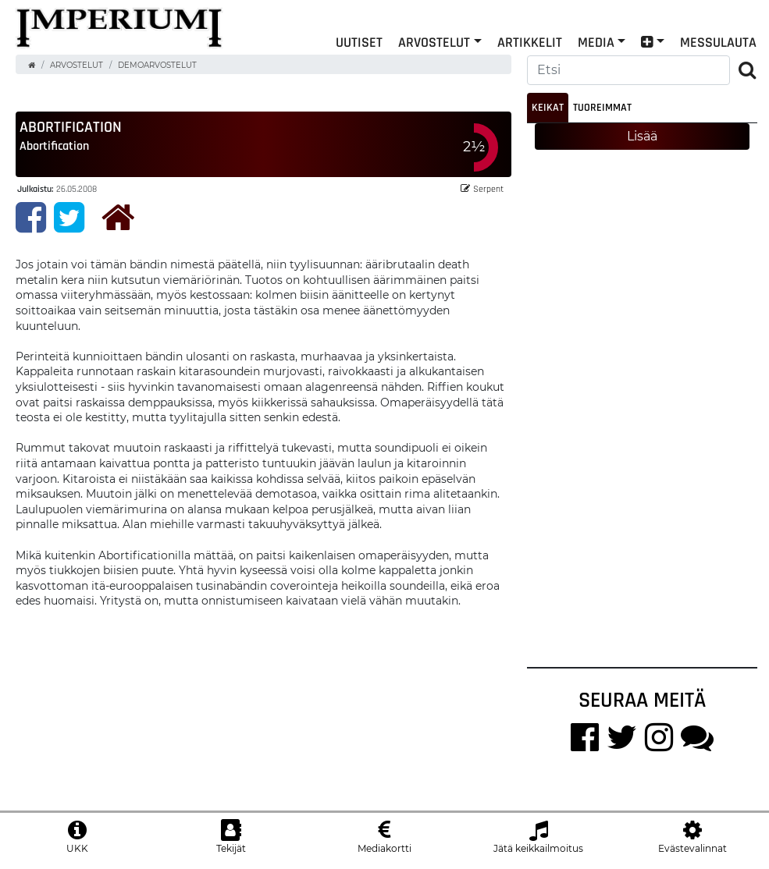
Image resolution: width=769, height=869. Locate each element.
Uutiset (359, 41)
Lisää (642, 136)
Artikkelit (529, 41)
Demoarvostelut (157, 65)
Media (596, 41)
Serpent (482, 188)
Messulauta (718, 41)
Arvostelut (434, 41)
